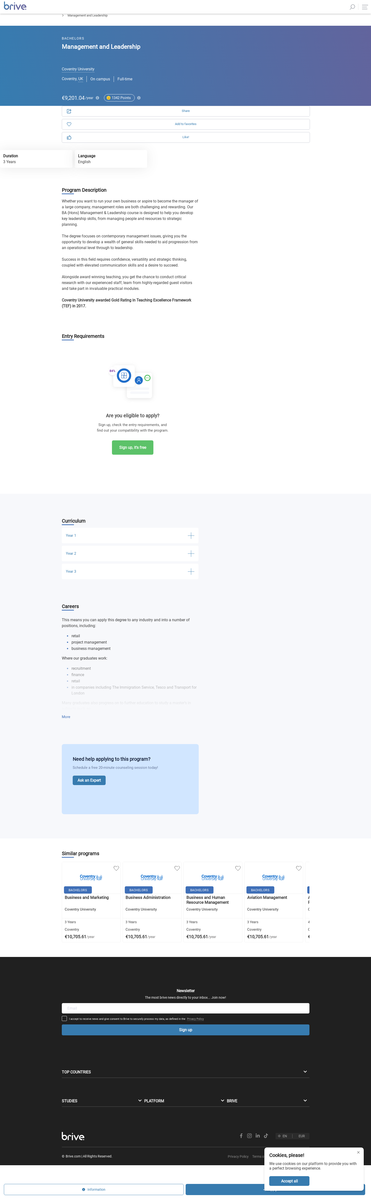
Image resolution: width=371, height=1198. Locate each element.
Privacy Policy (233, 969)
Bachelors (69, 28)
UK (80, 87)
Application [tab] (238, 55)
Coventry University (78, 77)
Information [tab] (281, 55)
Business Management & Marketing (109, 28)
